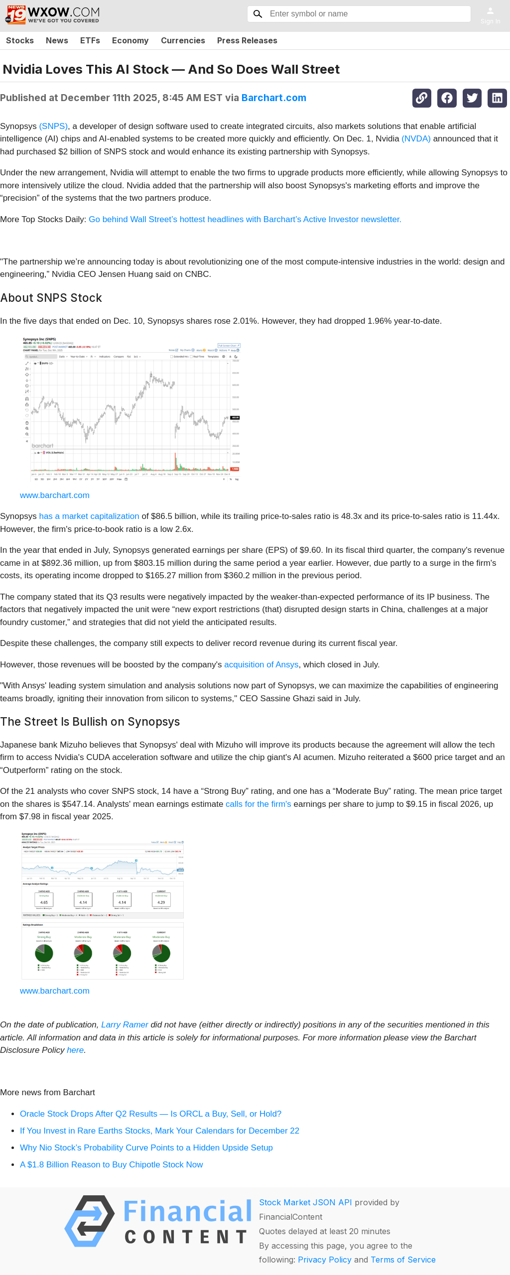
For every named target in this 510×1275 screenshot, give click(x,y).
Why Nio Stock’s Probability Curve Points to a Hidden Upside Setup (146, 1147)
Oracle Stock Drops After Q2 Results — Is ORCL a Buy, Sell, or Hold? (150, 1114)
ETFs (90, 40)
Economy (130, 40)
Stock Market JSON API (305, 1202)
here (75, 1050)
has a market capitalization (90, 516)
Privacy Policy (325, 1260)
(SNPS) (53, 126)
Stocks (20, 40)
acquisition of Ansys (261, 664)
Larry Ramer (124, 1024)
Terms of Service (403, 1260)
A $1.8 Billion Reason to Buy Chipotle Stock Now (111, 1164)
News (57, 40)
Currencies (183, 40)
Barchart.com (274, 98)
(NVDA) (416, 138)
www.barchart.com (55, 495)
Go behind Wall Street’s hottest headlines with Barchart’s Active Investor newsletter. (245, 219)
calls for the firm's (258, 804)
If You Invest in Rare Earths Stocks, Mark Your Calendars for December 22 (159, 1131)
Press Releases (247, 40)
